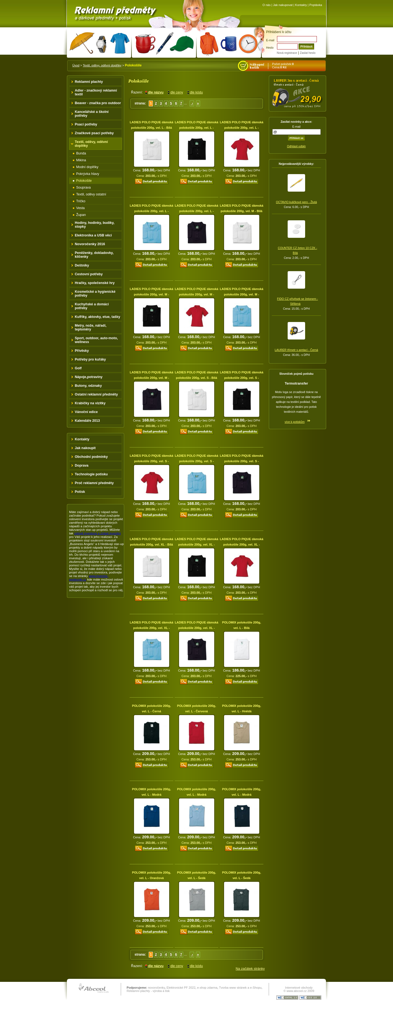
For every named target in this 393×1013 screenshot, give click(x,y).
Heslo (269, 47)
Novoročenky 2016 (90, 244)
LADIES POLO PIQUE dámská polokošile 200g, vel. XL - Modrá (151, 628)
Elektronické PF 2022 (180, 987)
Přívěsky (82, 351)
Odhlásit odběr (296, 146)
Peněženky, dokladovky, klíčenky (94, 255)
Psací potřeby (86, 124)
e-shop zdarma (207, 987)
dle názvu (155, 92)
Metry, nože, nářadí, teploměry (90, 327)
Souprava (83, 187)
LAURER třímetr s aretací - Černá (296, 350)
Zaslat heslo (307, 52)
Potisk (80, 492)
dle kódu (196, 92)
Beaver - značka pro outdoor (98, 103)
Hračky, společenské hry (95, 283)
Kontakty (301, 5)
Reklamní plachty (89, 82)
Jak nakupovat (283, 5)
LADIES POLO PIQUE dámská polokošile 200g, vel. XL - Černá (196, 544)
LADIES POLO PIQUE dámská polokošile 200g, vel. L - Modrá (151, 211)
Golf (78, 368)
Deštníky (82, 265)
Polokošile (84, 181)
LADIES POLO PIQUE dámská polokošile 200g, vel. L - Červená (241, 128)
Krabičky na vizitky (90, 403)
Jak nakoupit (85, 448)
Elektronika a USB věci (93, 235)
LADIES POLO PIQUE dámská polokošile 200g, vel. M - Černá (151, 294)
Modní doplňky (87, 167)
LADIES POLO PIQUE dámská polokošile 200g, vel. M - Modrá (241, 294)
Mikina (81, 160)
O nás (267, 5)
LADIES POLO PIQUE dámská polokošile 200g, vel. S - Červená (151, 461)
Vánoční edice (86, 412)
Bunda (81, 153)
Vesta (80, 208)
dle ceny (176, 92)
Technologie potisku (91, 474)
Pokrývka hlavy (87, 174)
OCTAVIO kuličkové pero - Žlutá (296, 202)
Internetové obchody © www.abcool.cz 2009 (299, 989)
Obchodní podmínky (91, 457)
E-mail (270, 40)
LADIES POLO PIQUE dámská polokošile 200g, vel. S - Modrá (196, 461)
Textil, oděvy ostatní (91, 194)
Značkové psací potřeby (94, 133)
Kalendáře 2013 (87, 421)
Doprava (81, 465)
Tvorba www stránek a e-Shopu (240, 987)
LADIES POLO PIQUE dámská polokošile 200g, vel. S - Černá (241, 378)
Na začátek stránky (250, 969)
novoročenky (156, 987)
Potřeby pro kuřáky (90, 359)
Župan (81, 215)
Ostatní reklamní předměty (96, 394)
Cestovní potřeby (89, 274)
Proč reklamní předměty (94, 483)
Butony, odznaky (88, 386)
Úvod (75, 65)
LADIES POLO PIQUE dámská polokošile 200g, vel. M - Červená (196, 294)
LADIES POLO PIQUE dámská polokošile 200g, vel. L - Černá (196, 128)
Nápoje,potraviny (89, 377)
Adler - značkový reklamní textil (96, 92)
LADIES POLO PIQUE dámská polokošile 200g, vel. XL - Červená (241, 544)
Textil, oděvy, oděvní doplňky (102, 65)
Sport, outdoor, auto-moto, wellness (96, 340)
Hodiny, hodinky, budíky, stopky (94, 225)
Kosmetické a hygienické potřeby (95, 293)
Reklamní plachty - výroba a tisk (148, 990)
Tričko (80, 201)
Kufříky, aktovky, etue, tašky (97, 317)
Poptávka (315, 5)
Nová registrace (287, 52)
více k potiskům (295, 421)
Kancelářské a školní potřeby (92, 114)
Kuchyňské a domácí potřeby (92, 306)
